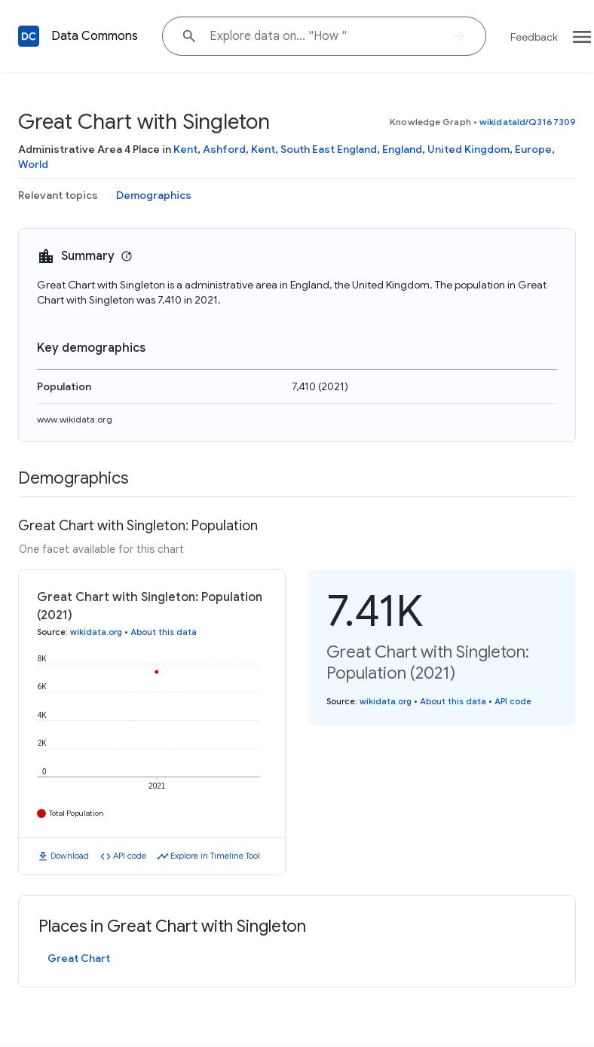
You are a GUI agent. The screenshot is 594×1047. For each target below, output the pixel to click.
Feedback (534, 37)
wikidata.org (96, 632)
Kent (185, 149)
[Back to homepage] (28, 36)
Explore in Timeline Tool (215, 855)
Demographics (153, 195)
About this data (163, 632)
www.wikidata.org (74, 419)
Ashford (224, 149)
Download (70, 855)
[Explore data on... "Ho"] (324, 36)
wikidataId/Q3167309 (527, 121)
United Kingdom (468, 149)
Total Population (76, 813)
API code (129, 855)
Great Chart (78, 958)
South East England (328, 149)
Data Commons (94, 36)
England (402, 149)
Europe (533, 149)
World (33, 164)
